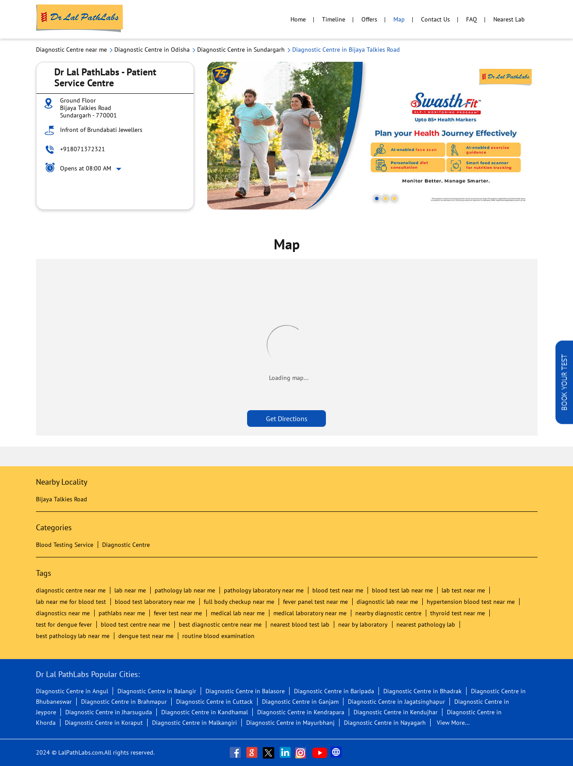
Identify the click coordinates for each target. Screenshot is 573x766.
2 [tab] (385, 198)
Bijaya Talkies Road (61, 499)
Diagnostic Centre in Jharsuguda (108, 712)
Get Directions (287, 418)
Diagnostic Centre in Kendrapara (300, 712)
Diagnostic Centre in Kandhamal (204, 712)
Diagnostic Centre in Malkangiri (194, 723)
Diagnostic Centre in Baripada (334, 691)
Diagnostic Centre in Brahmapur (124, 702)
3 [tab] (394, 198)
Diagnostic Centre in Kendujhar (396, 712)
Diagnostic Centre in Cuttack (214, 702)
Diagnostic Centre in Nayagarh (385, 723)
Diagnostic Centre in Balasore (245, 691)
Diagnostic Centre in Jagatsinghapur (396, 702)
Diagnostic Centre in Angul (72, 691)
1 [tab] (377, 198)
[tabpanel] (372, 135)
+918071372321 (82, 149)
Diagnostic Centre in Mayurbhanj (290, 723)
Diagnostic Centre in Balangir (156, 691)
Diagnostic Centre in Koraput (104, 723)
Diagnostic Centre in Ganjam (300, 702)
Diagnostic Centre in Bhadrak (422, 691)
